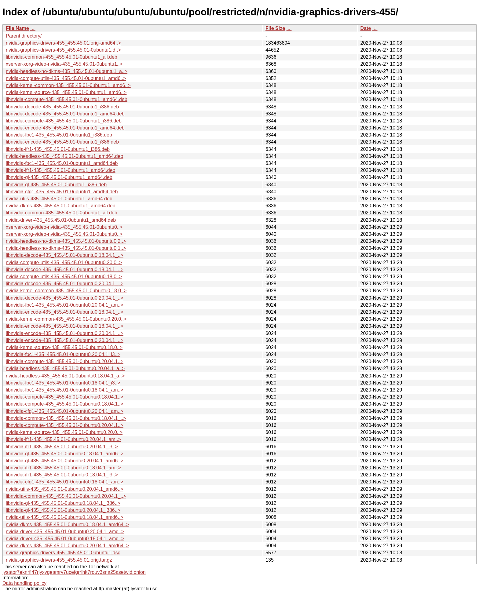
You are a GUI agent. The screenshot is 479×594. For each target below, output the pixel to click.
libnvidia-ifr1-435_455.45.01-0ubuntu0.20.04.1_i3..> (62, 446)
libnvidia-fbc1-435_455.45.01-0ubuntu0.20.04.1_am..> (64, 305)
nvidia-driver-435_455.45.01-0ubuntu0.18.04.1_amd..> (65, 538)
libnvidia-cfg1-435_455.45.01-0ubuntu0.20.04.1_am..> (64, 411)
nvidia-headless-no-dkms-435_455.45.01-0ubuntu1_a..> (66, 71)
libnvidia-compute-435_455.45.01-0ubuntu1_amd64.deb (66, 99)
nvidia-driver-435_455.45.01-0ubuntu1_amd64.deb (61, 220)
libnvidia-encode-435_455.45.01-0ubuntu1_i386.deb (62, 141)
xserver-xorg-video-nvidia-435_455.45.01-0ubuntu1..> (64, 64)
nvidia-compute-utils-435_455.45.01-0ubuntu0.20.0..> (64, 262)
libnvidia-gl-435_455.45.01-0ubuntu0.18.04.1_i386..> (63, 503)
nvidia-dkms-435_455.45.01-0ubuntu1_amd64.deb (60, 205)
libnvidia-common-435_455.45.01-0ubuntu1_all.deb (61, 212)
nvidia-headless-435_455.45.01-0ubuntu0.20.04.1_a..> (65, 368)
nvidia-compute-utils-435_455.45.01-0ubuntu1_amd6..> (66, 78)
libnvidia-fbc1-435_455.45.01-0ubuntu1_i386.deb (59, 134)
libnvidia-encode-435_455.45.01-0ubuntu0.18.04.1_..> (64, 312)
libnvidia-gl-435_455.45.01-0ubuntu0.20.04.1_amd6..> (64, 460)
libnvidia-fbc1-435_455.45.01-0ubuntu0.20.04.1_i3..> (63, 354)
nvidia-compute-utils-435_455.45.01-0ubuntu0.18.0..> (64, 276)
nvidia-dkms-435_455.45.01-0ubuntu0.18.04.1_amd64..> (67, 524)
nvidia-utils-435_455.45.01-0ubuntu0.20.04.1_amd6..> (64, 489)
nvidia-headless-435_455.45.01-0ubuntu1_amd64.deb (64, 156)
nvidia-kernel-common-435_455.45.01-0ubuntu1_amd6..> (68, 85)
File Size (275, 28)
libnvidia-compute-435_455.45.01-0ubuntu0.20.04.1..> (64, 361)
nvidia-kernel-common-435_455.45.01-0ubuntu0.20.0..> (66, 319)
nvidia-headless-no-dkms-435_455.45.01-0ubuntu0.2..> (66, 241)
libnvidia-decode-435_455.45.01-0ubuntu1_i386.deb (62, 106)
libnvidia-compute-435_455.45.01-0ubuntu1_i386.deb (64, 120)
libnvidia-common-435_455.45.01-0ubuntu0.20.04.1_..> (66, 496)
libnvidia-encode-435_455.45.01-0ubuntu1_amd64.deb (65, 127)
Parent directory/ (24, 35)
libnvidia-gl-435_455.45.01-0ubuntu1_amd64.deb (59, 177)
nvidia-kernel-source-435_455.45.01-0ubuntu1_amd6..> (66, 92)
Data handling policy (24, 583)
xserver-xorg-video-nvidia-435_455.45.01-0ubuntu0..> (64, 227)
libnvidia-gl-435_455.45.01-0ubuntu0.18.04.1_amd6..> (64, 453)
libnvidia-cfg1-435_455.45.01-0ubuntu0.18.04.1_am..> (64, 481)
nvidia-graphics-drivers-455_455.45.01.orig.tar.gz (59, 560)
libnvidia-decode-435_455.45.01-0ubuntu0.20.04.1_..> (64, 283)
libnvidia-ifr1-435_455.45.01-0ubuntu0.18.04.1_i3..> (62, 474)
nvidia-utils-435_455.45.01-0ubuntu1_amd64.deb (59, 198)
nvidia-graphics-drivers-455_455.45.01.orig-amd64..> (63, 43)
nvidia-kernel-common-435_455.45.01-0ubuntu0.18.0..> (66, 290)
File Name (17, 28)
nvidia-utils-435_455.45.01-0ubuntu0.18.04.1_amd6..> (64, 517)
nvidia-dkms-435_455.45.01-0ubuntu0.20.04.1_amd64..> (67, 545)
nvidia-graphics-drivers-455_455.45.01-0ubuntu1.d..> (63, 50)
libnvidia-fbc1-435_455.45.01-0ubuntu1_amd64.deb (62, 163)
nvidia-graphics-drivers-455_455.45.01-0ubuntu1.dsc (63, 552)
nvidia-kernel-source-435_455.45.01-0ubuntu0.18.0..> (64, 347)
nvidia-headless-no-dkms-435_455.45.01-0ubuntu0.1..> (66, 248)
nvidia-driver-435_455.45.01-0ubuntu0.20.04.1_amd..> (65, 531)
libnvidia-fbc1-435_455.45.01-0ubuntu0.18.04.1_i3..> (63, 382)
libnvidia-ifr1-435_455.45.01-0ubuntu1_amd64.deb (60, 170)
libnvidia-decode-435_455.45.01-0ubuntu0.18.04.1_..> (64, 255)
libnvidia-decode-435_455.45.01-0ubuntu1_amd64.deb (65, 113)
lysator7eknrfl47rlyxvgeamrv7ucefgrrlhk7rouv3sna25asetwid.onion (74, 572)
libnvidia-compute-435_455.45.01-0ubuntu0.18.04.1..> (64, 396)
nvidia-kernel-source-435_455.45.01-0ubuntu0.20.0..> (64, 432)
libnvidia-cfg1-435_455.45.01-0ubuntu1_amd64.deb (62, 191)
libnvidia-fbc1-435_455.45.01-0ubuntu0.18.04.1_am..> (64, 389)
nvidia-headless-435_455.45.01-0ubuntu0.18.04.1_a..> (65, 375)
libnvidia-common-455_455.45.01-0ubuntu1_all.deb (61, 57)
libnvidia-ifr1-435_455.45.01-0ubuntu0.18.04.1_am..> (63, 467)
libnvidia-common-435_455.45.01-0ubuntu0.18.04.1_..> (66, 418)
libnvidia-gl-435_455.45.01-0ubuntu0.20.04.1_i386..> (63, 510)
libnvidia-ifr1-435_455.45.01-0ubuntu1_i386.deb (58, 149)
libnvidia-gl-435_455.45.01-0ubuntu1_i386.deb (56, 184)
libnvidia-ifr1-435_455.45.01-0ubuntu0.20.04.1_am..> (63, 439)
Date (365, 28)
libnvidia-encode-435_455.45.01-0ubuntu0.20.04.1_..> (64, 333)
